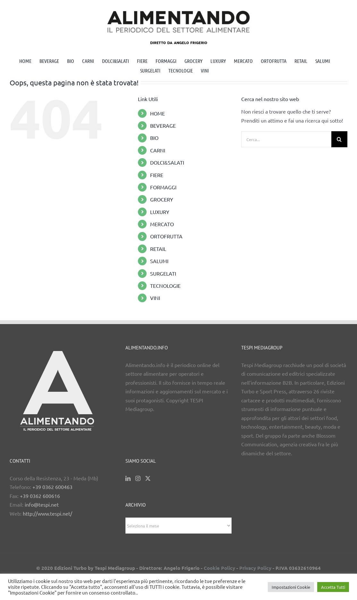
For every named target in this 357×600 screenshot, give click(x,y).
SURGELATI (163, 273)
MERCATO (162, 224)
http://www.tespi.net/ (47, 513)
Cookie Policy (219, 568)
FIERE (156, 175)
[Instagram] (137, 478)
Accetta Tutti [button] (333, 587)
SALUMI (159, 261)
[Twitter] (147, 478)
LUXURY (159, 212)
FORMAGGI (163, 187)
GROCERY (161, 199)
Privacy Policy (255, 568)
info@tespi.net (42, 504)
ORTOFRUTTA (166, 236)
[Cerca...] (286, 139)
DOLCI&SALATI (167, 162)
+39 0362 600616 (40, 496)
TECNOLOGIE (165, 285)
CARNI (157, 150)
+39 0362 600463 (52, 487)
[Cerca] (339, 139)
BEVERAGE (163, 125)
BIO (154, 137)
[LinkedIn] (128, 478)
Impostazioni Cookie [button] (291, 587)
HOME (157, 113)
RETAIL (158, 248)
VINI (155, 298)
